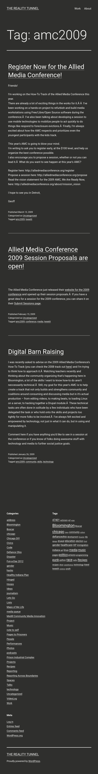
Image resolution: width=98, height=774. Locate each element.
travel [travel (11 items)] (86, 564)
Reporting (12, 671)
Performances (14, 643)
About (87, 8)
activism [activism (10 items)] (64, 520)
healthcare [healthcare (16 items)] (67, 545)
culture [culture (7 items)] (82, 532)
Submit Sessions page (27, 303)
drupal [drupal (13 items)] (61, 541)
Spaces (11, 680)
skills (39, 461)
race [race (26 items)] (69, 560)
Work (78, 8)
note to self (13, 630)
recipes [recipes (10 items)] (55, 564)
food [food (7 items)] (85, 541)
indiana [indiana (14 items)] (56, 550)
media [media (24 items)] (73, 550)
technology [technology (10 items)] (79, 564)
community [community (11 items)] (74, 532)
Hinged (10, 579)
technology (48, 461)
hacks (10, 570)
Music (10, 625)
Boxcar (10, 529)
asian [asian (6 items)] (73, 520)
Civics (10, 543)
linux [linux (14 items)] (66, 550)
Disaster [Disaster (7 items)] (81, 537)
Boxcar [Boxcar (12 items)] (78, 526)
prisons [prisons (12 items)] (72, 555)
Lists (9, 602)
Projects (11, 662)
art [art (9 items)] (69, 520)
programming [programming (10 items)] (82, 555)
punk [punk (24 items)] (55, 559)
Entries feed (13, 726)
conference (31, 321)
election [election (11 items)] (79, 541)
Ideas (10, 588)
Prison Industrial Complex (20, 657)
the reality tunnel (23, 8)
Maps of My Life (15, 607)
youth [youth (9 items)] (68, 569)
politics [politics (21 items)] (63, 554)
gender (10, 565)
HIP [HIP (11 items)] (74, 545)
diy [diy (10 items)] (86, 537)
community (31, 461)
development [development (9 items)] (72, 537)
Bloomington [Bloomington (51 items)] (63, 525)
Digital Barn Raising (36, 351)
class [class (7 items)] (66, 532)
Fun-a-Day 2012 (15, 561)
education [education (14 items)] (70, 541)
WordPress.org (15, 735)
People (10, 639)
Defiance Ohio (14, 552)
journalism (12, 593)
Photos (10, 648)
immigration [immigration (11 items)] (82, 545)
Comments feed (15, 730)
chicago (11, 533)
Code (9, 547)
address (11, 520)
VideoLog (12, 698)
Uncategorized (30, 215)
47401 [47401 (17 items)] (56, 520)
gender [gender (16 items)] (56, 545)
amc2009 (20, 219)
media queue (14, 611)
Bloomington (13, 524)
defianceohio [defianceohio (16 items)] (59, 536)
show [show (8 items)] (61, 565)
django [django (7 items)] (54, 541)
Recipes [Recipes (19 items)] (82, 559)
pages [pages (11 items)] (55, 555)
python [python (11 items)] (63, 560)
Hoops (10, 584)
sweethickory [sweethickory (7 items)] (68, 565)
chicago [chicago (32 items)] (58, 532)
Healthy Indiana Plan (18, 575)
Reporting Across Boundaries (22, 675)
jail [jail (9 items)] (62, 550)
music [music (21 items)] (82, 550)
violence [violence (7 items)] (62, 569)
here (68, 366)
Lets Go (11, 597)
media (40, 321)
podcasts (12, 652)
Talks (9, 684)
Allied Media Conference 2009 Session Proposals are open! (48, 258)
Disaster (11, 556)
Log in (10, 721)
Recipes (11, 666)
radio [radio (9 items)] (75, 560)
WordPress (34, 761)
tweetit (29, 219)
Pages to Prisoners (17, 634)
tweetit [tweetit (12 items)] (55, 568)
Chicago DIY (13, 538)
